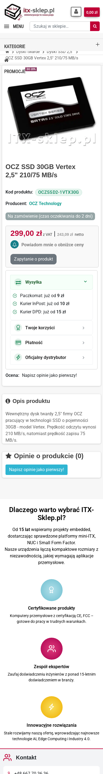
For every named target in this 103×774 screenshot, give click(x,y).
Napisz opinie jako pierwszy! (49, 375)
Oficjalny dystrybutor (40, 357)
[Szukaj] (95, 26)
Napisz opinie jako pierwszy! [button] (36, 469)
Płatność (28, 342)
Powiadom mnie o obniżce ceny (52, 244)
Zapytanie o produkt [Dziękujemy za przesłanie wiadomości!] (33, 259)
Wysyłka (28, 282)
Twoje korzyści (34, 327)
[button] (76, 11)
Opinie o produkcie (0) (44, 456)
